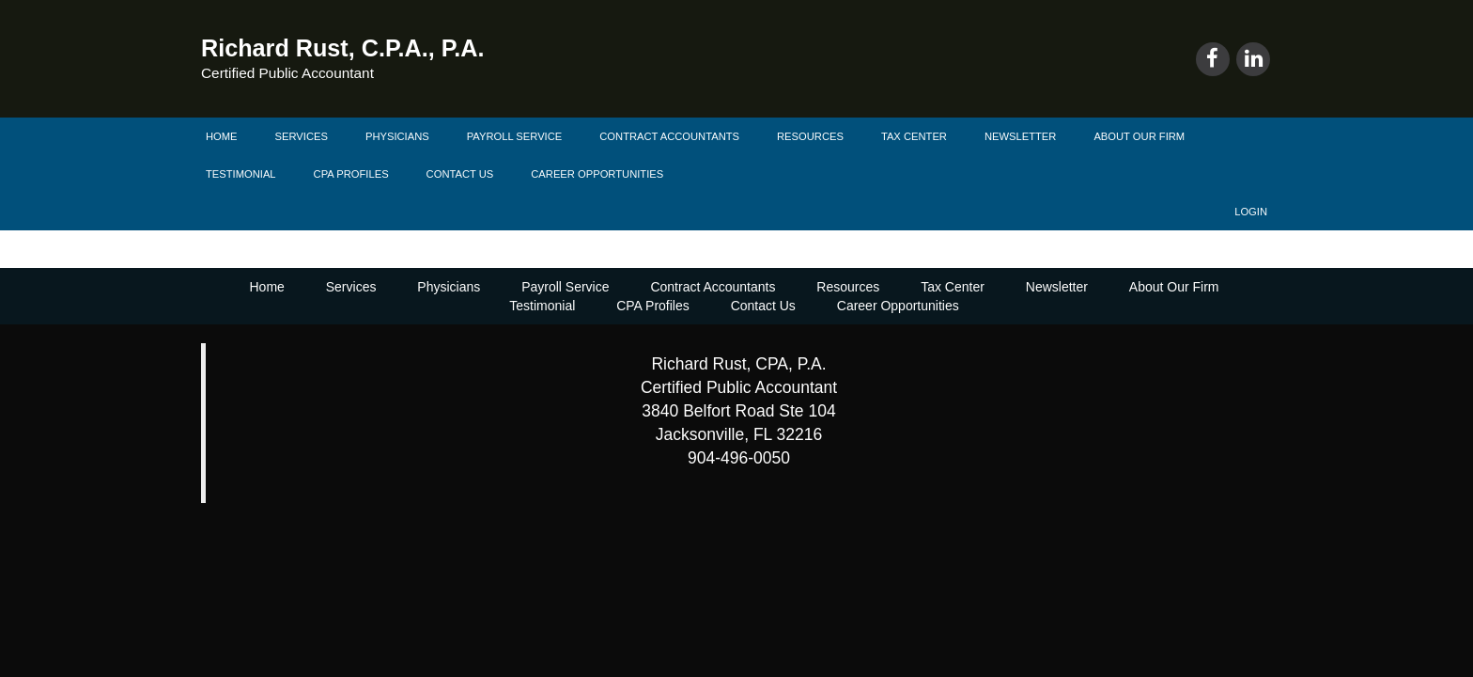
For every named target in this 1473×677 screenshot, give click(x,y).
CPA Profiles (351, 174)
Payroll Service (515, 136)
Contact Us (460, 174)
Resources (810, 136)
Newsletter (1020, 136)
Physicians (397, 136)
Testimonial (241, 174)
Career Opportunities (597, 174)
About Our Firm (1139, 136)
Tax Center (914, 136)
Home (222, 136)
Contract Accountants (669, 136)
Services (301, 136)
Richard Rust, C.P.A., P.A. (342, 48)
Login (1250, 211)
